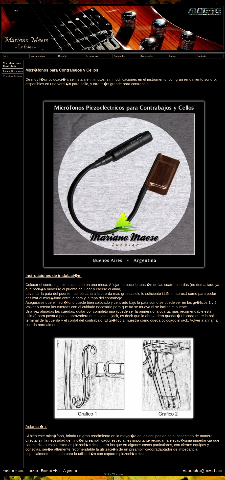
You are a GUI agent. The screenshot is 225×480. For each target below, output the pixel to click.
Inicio (6, 55)
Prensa (172, 55)
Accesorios (92, 55)
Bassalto (62, 55)
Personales (119, 55)
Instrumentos (37, 55)
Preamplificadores (13, 71)
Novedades (147, 55)
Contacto (201, 55)
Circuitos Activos (12, 76)
